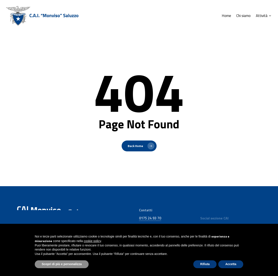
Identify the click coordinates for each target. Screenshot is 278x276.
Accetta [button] (230, 264)
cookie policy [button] (92, 241)
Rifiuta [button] (205, 264)
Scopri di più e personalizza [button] (62, 264)
